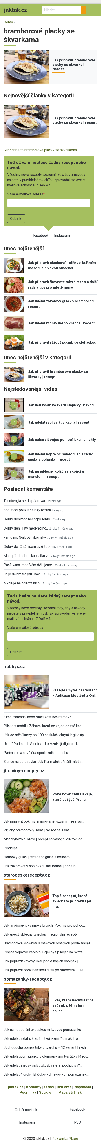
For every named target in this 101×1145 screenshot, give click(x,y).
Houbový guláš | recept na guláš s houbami (37, 857)
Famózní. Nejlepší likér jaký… (26, 537)
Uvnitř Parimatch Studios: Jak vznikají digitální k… (42, 744)
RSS (77, 1122)
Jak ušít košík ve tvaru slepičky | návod (61, 405)
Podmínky (28, 1092)
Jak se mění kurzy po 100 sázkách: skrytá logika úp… (45, 735)
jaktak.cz (15, 1087)
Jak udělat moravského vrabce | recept (61, 323)
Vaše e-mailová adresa (25, 194)
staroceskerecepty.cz (27, 875)
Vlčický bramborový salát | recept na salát (36, 830)
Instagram (62, 235)
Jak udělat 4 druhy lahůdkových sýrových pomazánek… (46, 1074)
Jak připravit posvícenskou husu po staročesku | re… (45, 970)
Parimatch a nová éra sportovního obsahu (36, 753)
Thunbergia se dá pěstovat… (25, 501)
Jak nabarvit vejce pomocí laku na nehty (62, 439)
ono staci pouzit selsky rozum (27, 510)
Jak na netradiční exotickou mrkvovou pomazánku (42, 1030)
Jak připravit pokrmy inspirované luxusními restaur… (44, 821)
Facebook (41, 235)
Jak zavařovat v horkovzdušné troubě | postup (40, 866)
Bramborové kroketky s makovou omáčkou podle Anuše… (48, 943)
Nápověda (82, 1087)
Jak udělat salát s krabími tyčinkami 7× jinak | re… (42, 1038)
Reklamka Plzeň (65, 1139)
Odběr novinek (26, 1110)
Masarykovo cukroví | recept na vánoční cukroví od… (44, 839)
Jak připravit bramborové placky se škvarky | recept (73, 64)
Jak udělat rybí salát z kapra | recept (58, 422)
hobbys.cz (14, 666)
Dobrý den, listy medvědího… (26, 528)
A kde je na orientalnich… (23, 583)
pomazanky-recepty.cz (28, 979)
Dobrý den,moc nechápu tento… (28, 519)
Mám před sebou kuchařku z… (27, 556)
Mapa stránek (70, 1092)
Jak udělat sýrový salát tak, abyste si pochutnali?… (43, 1065)
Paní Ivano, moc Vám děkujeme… (29, 565)
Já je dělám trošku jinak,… (23, 574)
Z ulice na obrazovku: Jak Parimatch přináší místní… (44, 762)
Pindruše (11, 848)
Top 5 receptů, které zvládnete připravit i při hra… (71, 901)
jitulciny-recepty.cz (24, 770)
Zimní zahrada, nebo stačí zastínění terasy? (37, 717)
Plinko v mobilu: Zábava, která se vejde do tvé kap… (44, 726)
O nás (49, 1087)
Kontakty (33, 1087)
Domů (8, 22)
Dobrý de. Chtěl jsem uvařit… (26, 546)
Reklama (64, 1087)
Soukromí (47, 1092)
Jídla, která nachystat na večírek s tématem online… (73, 1005)
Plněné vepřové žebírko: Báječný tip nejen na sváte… (44, 952)
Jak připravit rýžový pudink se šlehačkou (62, 342)
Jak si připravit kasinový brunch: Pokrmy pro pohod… (45, 925)
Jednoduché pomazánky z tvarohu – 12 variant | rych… (46, 1047)
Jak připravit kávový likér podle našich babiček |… (42, 961)
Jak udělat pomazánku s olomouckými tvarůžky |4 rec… (46, 1056)
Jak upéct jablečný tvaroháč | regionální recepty (41, 934)
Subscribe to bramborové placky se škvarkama (40, 150)
